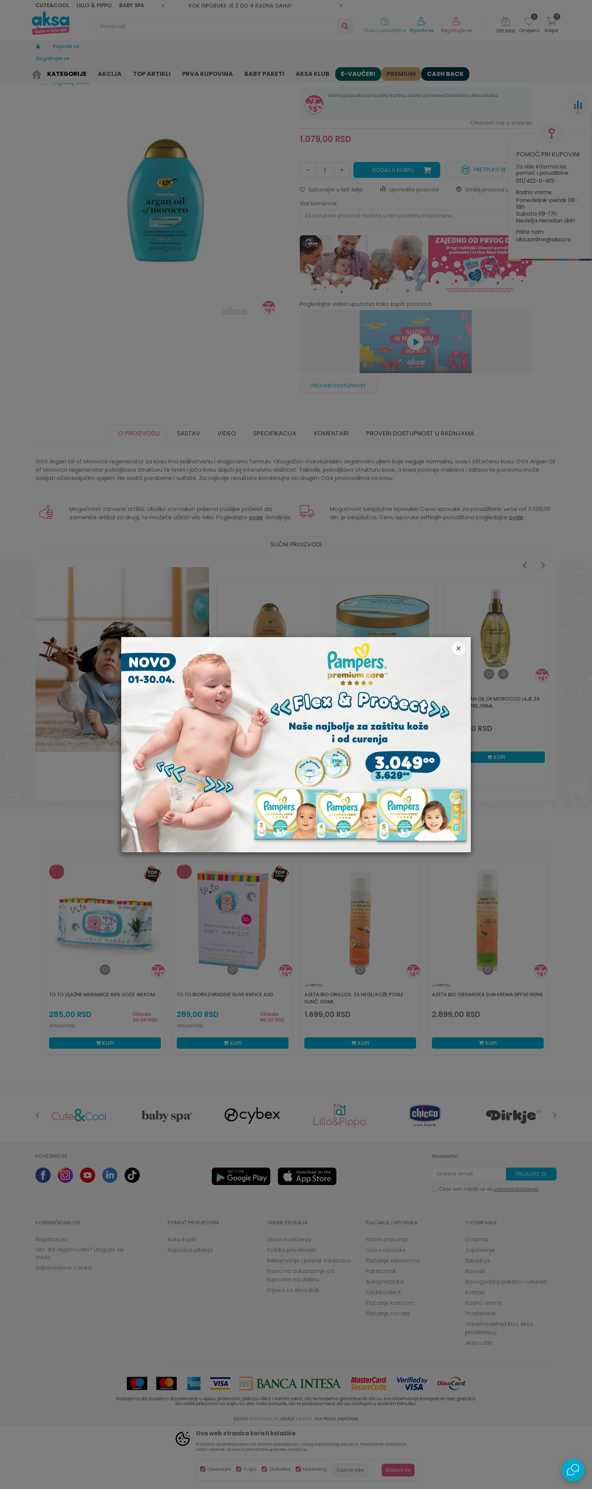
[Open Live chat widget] (573, 1470)
